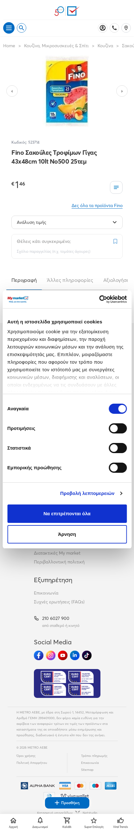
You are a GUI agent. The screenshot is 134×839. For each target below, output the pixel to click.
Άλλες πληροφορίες (70, 280)
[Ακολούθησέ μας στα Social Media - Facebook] (38, 655)
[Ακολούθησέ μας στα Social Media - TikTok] (87, 655)
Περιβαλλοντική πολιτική (59, 562)
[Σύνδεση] (102, 28)
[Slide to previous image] (12, 91)
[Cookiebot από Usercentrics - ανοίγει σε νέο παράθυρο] (99, 299)
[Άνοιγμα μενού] (9, 28)
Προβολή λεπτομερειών (87, 493)
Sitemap (87, 770)
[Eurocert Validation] (67, 683)
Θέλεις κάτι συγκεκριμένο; (44, 241)
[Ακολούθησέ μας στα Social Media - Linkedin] (75, 655)
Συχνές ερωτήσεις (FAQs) (59, 602)
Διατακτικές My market (57, 553)
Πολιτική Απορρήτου (31, 763)
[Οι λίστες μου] (116, 187)
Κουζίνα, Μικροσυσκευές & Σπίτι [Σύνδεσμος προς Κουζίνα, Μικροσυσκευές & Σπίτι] (56, 46)
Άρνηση (67, 534)
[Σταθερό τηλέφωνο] (114, 28)
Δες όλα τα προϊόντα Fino (97, 205)
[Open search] (21, 28)
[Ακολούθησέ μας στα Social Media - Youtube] (62, 655)
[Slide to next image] (122, 91)
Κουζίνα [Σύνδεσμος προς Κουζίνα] (105, 46)
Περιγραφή (24, 280)
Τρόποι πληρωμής (94, 756)
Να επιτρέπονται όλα (67, 513)
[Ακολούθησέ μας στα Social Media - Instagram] (50, 655)
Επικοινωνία (46, 593)
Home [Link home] (9, 46)
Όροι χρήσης (25, 756)
